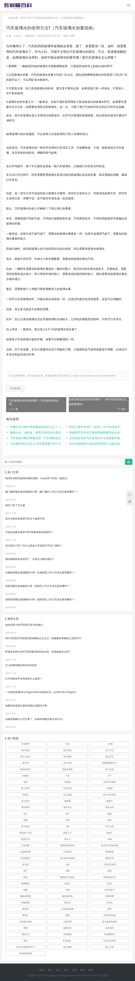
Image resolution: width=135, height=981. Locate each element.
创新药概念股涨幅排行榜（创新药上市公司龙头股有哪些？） (38, 586)
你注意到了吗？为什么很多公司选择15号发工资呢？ (33, 545)
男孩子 (109, 833)
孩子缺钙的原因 (67, 858)
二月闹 (109, 744)
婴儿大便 (109, 947)
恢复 (25, 877)
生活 (58, 970)
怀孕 (67, 820)
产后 (67, 775)
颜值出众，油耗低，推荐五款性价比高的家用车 (36, 432)
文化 (66, 970)
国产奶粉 (25, 750)
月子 (109, 775)
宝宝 (67, 744)
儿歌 (67, 826)
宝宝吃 (109, 902)
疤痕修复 (67, 934)
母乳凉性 (109, 807)
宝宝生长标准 (109, 782)
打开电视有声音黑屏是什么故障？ (23, 678)
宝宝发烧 (67, 788)
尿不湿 (25, 763)
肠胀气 (109, 801)
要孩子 (25, 915)
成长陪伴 (109, 928)
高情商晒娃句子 (109, 763)
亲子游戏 (109, 769)
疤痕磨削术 (109, 934)
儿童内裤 (67, 921)
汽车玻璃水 (15, 388)
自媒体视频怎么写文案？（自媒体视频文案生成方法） (34, 719)
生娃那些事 (25, 852)
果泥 (109, 909)
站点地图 (104, 975)
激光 (25, 941)
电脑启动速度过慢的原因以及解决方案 (26, 705)
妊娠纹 (25, 775)
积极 (109, 814)
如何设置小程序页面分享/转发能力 (24, 624)
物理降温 (25, 883)
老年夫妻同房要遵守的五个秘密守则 (25, 518)
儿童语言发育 (109, 864)
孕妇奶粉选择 (25, 953)
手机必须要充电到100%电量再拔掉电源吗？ (29, 532)
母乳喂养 (25, 807)
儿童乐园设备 (109, 915)
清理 (109, 871)
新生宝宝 (109, 756)
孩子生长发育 (109, 795)
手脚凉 (25, 795)
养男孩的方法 (109, 877)
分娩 (109, 839)
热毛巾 (67, 883)
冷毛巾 (109, 883)
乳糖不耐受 (67, 769)
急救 (67, 915)
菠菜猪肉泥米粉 (67, 845)
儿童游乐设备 (25, 921)
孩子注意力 (25, 756)
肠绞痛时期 (67, 896)
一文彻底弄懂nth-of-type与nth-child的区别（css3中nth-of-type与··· (41, 692)
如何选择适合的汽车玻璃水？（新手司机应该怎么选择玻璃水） (98, 402)
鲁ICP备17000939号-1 (89, 975)
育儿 (25, 814)
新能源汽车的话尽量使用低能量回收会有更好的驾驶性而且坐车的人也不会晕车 (96, 432)
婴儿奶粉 (67, 750)
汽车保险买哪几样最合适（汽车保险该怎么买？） (36, 438)
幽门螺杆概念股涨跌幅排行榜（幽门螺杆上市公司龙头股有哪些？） (42, 491)
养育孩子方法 (25, 833)
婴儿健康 (67, 947)
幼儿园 (25, 864)
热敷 (25, 890)
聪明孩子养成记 (67, 877)
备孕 (109, 820)
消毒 (67, 871)
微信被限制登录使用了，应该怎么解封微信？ (29, 559)
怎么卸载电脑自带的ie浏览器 (21, 665)
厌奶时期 (109, 896)
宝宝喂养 (25, 744)
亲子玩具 (109, 826)
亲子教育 (67, 756)
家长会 (67, 902)
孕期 (25, 928)
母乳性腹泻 (25, 769)
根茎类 (25, 909)
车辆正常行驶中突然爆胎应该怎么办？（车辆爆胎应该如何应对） (36, 427)
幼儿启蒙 (67, 795)
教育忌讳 (25, 839)
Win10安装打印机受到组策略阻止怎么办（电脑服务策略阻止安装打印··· (44, 638)
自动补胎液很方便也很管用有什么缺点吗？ (96, 443)
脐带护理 (109, 858)
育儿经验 (25, 826)
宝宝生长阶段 (109, 941)
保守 (25, 871)
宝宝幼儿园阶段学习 (25, 947)
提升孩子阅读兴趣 (109, 845)
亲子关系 (67, 763)
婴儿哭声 (25, 788)
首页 (22, 17)
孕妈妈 (67, 782)
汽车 (28, 17)
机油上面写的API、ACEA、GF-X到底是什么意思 (96, 427)
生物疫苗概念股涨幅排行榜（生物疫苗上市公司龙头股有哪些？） (41, 572)
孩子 (67, 814)
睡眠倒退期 (25, 896)
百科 (90, 970)
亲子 (49, 970)
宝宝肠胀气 (25, 858)
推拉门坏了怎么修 (15, 505)
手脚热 (109, 788)
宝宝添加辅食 (67, 909)
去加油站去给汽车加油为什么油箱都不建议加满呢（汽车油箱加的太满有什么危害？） (96, 438)
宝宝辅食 (25, 845)
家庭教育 (109, 852)
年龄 (67, 864)
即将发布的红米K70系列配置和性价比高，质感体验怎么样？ (38, 651)
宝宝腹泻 (67, 852)
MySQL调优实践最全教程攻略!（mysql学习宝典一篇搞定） (37, 478)
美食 (82, 970)
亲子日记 (109, 750)
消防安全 (25, 934)
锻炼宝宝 (67, 928)
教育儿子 (67, 833)
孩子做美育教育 (109, 921)
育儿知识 (25, 801)
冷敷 (67, 890)
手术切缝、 (67, 941)
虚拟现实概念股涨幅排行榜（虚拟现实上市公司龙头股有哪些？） (41, 599)
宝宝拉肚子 (109, 890)
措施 (25, 820)
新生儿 (67, 839)
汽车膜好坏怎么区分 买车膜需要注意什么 (35, 443)
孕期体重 (25, 902)
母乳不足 (67, 807)
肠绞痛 (67, 801)
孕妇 (25, 782)
